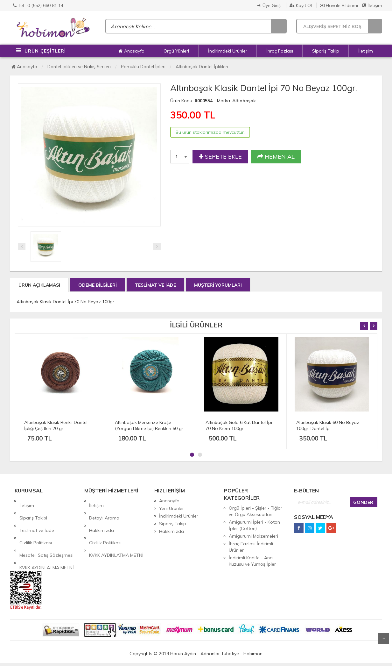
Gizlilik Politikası (35, 523)
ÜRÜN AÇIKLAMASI (39, 285)
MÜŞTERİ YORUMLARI (218, 285)
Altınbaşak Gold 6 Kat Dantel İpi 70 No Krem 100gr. (239, 425)
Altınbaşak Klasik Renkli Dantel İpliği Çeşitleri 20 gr (56, 425)
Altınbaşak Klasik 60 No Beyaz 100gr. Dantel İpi (327, 425)
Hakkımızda (101, 516)
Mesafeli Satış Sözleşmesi (46, 531)
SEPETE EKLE (220, 156)
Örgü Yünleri (176, 51)
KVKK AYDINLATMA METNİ (46, 539)
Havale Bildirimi (339, 5)
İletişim (372, 5)
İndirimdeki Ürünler (227, 51)
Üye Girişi (269, 5)
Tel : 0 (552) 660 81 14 (38, 5)
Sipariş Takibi (33, 508)
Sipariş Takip (325, 51)
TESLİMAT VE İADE (155, 285)
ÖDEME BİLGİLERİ (97, 285)
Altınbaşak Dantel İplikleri (202, 66)
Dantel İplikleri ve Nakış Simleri (79, 66)
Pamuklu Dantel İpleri (143, 66)
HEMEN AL (276, 156)
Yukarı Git (383, 638)
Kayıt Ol (301, 5)
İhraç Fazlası (279, 51)
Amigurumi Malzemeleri (253, 536)
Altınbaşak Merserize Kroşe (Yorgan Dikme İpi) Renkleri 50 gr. (149, 425)
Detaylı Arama (104, 508)
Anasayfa (131, 51)
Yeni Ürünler (171, 508)
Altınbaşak (244, 101)
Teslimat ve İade (36, 516)
